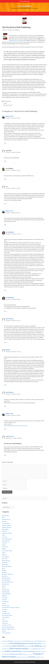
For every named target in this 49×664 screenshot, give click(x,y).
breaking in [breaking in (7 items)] (44, 641)
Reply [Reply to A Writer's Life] (5, 455)
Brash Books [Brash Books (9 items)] (38, 641)
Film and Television (7, 539)
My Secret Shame (7, 105)
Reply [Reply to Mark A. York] (5, 143)
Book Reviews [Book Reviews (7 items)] (32, 641)
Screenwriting (5, 590)
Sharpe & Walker (6, 593)
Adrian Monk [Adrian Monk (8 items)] (5, 641)
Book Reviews (5, 515)
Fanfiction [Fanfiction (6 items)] (3, 646)
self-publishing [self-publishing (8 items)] (24, 651)
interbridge (32, 662)
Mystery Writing (6, 578)
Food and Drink (6, 541)
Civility (5, 103)
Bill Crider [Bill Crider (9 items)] (27, 641)
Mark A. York (9, 116)
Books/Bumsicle (6, 519)
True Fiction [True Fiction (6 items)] (31, 654)
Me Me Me (4, 562)
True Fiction (5, 621)
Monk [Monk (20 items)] (12, 648)
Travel (3, 619)
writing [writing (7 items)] (42, 657)
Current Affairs (6, 523)
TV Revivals (5, 623)
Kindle (3, 552)
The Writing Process (7, 615)
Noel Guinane (9, 318)
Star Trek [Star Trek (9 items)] (37, 651)
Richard (8, 350)
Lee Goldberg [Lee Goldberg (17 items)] (36, 646)
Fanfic (3, 535)
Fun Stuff (4, 543)
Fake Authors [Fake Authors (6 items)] (43, 643)
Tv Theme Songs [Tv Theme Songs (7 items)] (24, 657)
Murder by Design (6, 566)
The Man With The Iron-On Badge (10, 607)
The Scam (4, 609)
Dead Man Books (6, 525)
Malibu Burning (6, 560)
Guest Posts (5, 547)
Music (3, 568)
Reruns (4, 586)
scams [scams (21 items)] (7, 651)
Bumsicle (4, 521)
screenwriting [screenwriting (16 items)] (15, 651)
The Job (4, 603)
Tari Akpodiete (10, 232)
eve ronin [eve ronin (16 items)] (37, 643)
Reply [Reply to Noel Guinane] (5, 342)
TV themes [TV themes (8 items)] (18, 657)
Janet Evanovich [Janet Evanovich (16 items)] (18, 646)
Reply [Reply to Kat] (5, 203)
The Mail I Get (5, 605)
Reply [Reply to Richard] (5, 384)
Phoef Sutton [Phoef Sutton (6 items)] (30, 648)
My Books (4, 572)
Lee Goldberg (24, 6)
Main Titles (5, 558)
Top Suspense (5, 617)
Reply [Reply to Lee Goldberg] (5, 179)
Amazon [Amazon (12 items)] (10, 641)
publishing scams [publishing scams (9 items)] (36, 648)
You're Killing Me (6, 633)
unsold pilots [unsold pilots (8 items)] (38, 657)
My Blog (4, 570)
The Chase (4, 597)
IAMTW (4, 549)
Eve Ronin (4, 531)
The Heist (4, 599)
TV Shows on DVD (6, 625)
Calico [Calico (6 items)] (3, 643)
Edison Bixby (5, 529)
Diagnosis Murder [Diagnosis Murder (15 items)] (27, 643)
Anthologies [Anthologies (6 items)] (23, 641)
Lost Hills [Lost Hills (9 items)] (44, 646)
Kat (7, 186)
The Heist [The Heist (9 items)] (7, 654)
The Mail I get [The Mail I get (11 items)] (13, 654)
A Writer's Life (10, 436)
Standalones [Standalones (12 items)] (31, 651)
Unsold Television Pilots (8, 627)
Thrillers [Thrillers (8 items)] (24, 654)
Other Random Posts (7, 582)
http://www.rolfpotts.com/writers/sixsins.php (15, 425)
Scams (3, 588)
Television (4, 595)
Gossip (3, 545)
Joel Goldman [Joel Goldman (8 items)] (27, 646)
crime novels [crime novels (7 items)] (6, 643)
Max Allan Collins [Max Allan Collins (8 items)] (5, 648)
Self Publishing (7, 101)
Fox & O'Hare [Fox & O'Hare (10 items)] (8, 646)
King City (4, 554)
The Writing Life (6, 613)
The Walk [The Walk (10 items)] (20, 654)
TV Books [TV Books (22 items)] (37, 654)
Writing (4, 631)
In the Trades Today (7, 550)
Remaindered (5, 584)
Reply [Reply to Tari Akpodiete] (5, 290)
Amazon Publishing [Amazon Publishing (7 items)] (16, 641)
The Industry (5, 601)
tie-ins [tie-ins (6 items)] (27, 654)
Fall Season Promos (7, 533)
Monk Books (5, 564)
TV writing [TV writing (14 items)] (31, 657)
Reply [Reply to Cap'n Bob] (5, 161)
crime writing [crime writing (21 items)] (15, 643)
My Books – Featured (7, 574)
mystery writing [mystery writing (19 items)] (21, 648)
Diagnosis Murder (6, 527)
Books (3, 517)
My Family (4, 576)
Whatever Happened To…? (8, 629)
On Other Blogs (6, 580)
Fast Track (4, 537)
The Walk (4, 611)
